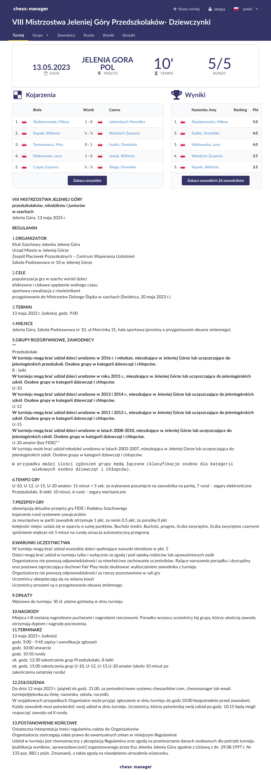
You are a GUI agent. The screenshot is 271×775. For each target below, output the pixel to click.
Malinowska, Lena (47, 156)
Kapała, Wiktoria (46, 133)
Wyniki (108, 35)
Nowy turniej (186, 9)
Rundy (89, 35)
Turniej (18, 35)
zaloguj (216, 9)
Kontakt (129, 35)
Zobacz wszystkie (87, 180)
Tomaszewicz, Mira (48, 144)
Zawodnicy (66, 35)
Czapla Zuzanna (45, 167)
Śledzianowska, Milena (51, 121)
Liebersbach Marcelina (127, 121)
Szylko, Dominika (123, 144)
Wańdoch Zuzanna (124, 133)
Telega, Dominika (122, 167)
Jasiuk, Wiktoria (122, 156)
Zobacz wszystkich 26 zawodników (215, 180)
